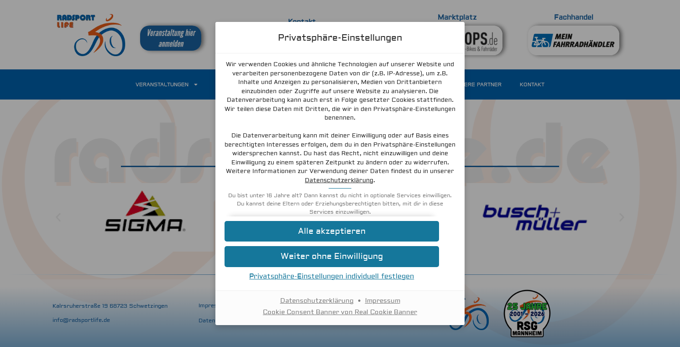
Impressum (382, 301)
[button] (340, 231)
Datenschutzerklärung (392, 180)
